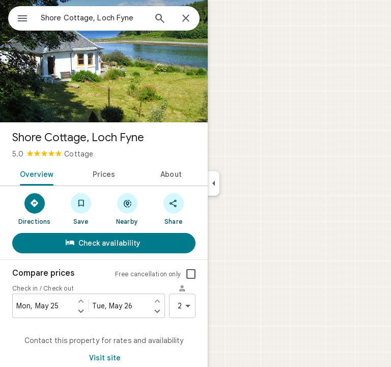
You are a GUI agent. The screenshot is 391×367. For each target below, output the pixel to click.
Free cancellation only (148, 274)
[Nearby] (127, 208)
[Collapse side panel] (213, 183)
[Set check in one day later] (81, 311)
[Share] (173, 208)
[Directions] (34, 208)
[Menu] (22, 19)
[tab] (35, 173)
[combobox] (93, 18)
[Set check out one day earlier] (157, 301)
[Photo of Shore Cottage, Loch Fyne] (104, 61)
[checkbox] (191, 274)
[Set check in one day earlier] (81, 301)
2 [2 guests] (186, 306)
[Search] (160, 19)
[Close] (186, 19)
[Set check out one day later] (157, 311)
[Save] (81, 208)
